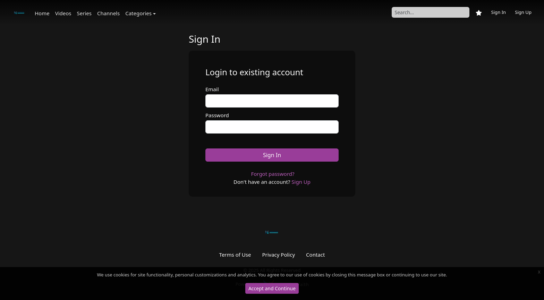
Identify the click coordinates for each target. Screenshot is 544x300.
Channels (108, 13)
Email (212, 89)
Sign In (498, 12)
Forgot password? (272, 173)
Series (84, 13)
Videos (63, 13)
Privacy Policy (278, 254)
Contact (315, 254)
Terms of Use (235, 254)
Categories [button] (138, 13)
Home (42, 13)
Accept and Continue (272, 288)
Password (217, 115)
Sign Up (523, 12)
